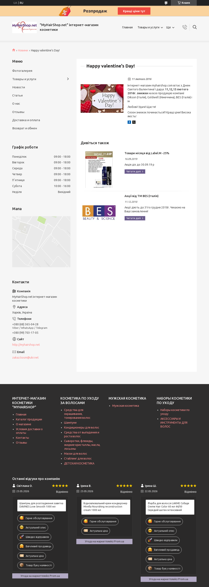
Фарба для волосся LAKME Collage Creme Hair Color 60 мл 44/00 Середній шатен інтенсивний (168, 506)
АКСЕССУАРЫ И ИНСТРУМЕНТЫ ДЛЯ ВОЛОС (173, 422)
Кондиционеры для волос (81, 427)
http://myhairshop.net (26, 344)
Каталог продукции (29, 419)
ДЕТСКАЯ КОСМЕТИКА (79, 463)
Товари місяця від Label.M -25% (147, 153)
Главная (127, 27)
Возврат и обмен (24, 128)
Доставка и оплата (26, 120)
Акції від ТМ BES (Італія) (142, 196)
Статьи (17, 95)
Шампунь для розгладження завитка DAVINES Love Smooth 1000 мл (41, 505)
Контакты (22, 437)
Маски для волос (75, 453)
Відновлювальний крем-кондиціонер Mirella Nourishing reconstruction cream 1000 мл (105, 506)
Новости (18, 87)
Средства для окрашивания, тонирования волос (77, 413)
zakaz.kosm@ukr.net (25, 357)
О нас (16, 103)
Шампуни (70, 422)
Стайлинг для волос (78, 458)
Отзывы (18, 112)
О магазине (23, 424)
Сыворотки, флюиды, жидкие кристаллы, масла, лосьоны (82, 444)
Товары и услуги (148, 27)
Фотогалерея (22, 70)
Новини (23, 50)
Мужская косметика (125, 405)
